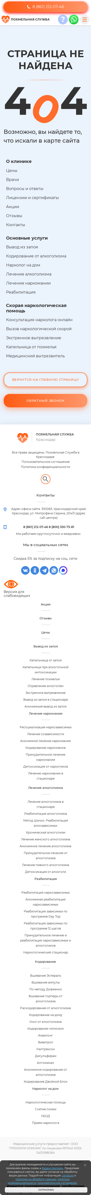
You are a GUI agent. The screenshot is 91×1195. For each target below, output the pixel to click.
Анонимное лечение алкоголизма (45, 846)
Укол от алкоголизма (45, 1022)
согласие (68, 1175)
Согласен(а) (46, 1189)
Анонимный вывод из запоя (45, 706)
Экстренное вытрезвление (33, 338)
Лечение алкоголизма (28, 274)
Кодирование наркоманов (45, 748)
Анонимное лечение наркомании (45, 741)
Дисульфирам (45, 1056)
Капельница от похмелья (31, 347)
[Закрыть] (85, 1165)
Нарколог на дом (23, 265)
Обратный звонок (45, 400)
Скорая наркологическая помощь (36, 308)
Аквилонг (45, 1035)
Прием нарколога (45, 1123)
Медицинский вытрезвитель (35, 356)
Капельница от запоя (46, 660)
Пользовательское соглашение (46, 462)
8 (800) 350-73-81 (61, 527)
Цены (11, 170)
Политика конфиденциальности (45, 467)
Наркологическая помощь (45, 1102)
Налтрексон (45, 1049)
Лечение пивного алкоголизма (45, 865)
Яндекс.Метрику (52, 1168)
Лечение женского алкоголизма (45, 839)
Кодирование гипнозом (45, 1028)
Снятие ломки (45, 1109)
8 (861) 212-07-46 (45, 6)
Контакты (15, 224)
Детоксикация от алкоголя (45, 872)
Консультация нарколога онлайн (39, 319)
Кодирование (45, 961)
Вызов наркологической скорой (39, 329)
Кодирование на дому (45, 1015)
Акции (12, 206)
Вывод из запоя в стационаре (45, 699)
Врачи (12, 179)
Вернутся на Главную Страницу (45, 379)
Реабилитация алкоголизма (45, 813)
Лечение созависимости (45, 734)
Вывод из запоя (22, 247)
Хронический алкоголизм (45, 832)
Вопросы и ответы (24, 188)
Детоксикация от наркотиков (45, 766)
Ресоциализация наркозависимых (46, 727)
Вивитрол (45, 1042)
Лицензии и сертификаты (32, 197)
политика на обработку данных (36, 1179)
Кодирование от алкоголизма (36, 256)
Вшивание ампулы (46, 982)
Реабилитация (21, 292)
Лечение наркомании (28, 283)
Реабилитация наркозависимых (45, 892)
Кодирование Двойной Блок (45, 1081)
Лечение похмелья (46, 679)
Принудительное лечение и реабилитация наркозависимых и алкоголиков (45, 940)
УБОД (45, 1116)
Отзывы (14, 215)
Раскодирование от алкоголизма (45, 1008)
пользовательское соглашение (57, 1182)
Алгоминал (45, 1063)
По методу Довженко (45, 989)
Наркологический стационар (45, 952)
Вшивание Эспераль (45, 975)
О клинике (19, 161)
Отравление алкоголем (45, 686)
